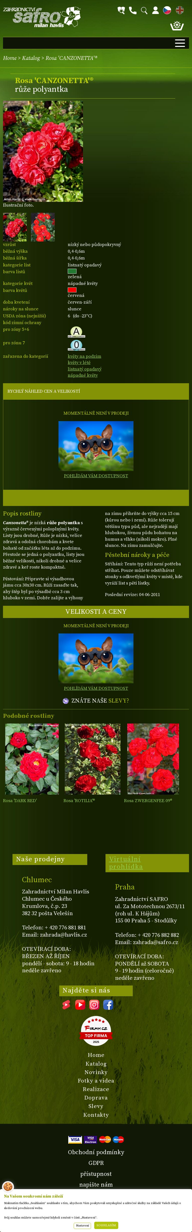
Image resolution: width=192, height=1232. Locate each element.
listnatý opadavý (85, 369)
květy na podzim (84, 356)
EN (179, 9)
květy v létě (79, 363)
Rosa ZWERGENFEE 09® (148, 801)
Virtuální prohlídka (126, 863)
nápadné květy (83, 375)
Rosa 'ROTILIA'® (79, 801)
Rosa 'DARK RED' (20, 801)
